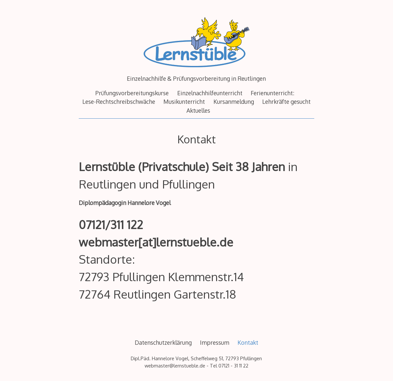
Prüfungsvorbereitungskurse (132, 93)
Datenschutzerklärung (163, 342)
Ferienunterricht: (272, 93)
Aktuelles (198, 110)
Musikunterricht (184, 101)
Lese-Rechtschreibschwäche (118, 101)
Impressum (214, 342)
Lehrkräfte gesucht (286, 101)
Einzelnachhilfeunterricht (209, 93)
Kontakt (248, 342)
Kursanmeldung (233, 101)
